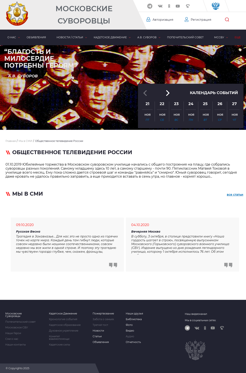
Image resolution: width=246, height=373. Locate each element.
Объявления (36, 37)
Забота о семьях (103, 319)
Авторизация (163, 20)
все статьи (235, 194)
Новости (98, 330)
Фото (129, 325)
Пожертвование (103, 313)
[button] (123, 119)
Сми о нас (11, 339)
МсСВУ (219, 37)
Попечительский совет (185, 37)
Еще (238, 37)
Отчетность (133, 342)
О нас (11, 37)
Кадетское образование (65, 325)
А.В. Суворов (147, 37)
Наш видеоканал (196, 313)
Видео (130, 330)
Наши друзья (134, 313)
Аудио (130, 336)
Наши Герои (13, 333)
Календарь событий (214, 93)
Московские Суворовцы (83, 14)
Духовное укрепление (63, 330)
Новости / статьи (70, 37)
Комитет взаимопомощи (59, 337)
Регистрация (201, 20)
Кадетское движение (110, 37)
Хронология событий (63, 319)
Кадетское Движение (63, 313)
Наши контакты (15, 344)
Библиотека (134, 319)
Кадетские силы (59, 344)
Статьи (97, 336)
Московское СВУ (16, 327)
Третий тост (100, 325)
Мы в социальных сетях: (200, 320)
